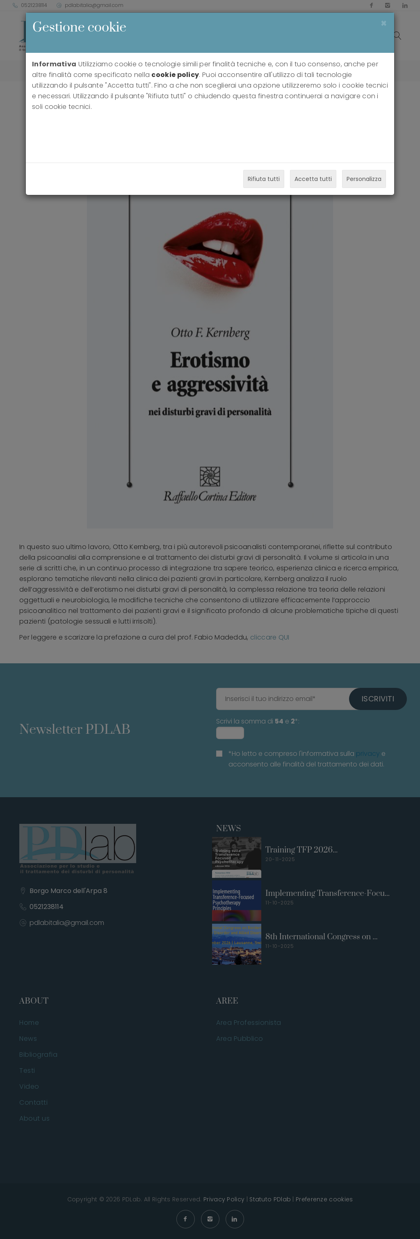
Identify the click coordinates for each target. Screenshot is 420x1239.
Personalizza (364, 179)
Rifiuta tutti (264, 179)
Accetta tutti (313, 179)
